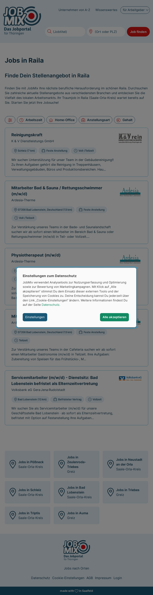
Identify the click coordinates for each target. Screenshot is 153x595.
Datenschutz (50, 305)
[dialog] (76, 297)
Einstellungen (35, 317)
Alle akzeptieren (114, 317)
